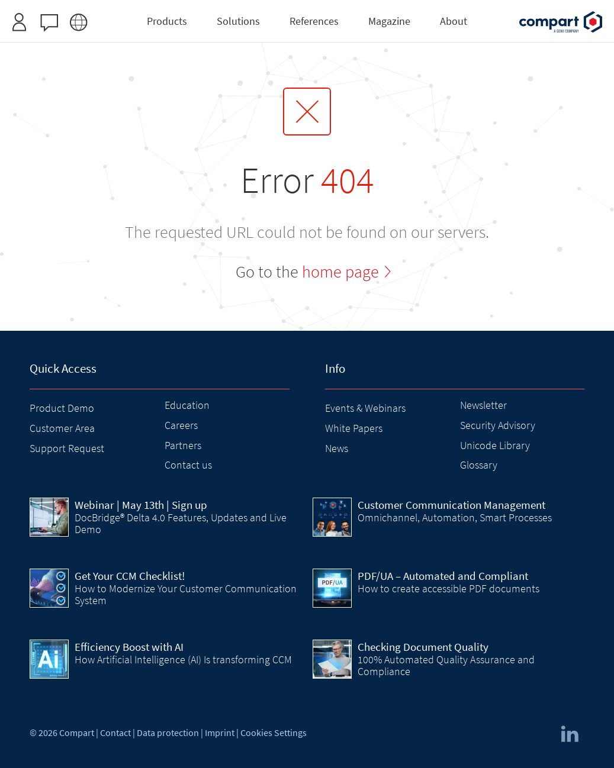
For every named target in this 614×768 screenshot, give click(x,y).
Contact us (188, 465)
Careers (181, 425)
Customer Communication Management (451, 505)
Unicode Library (495, 445)
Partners (183, 445)
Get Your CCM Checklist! (130, 576)
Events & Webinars (365, 408)
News (336, 448)
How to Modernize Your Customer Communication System (186, 594)
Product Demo (62, 408)
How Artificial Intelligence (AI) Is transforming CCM (183, 659)
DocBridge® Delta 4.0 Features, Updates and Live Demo (181, 523)
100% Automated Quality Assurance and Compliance (446, 665)
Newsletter (483, 405)
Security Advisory (497, 425)
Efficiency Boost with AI (129, 647)
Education (187, 405)
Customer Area (62, 428)
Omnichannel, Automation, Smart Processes (455, 517)
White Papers (353, 428)
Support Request (67, 448)
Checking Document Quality (423, 647)
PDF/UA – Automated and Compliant (443, 576)
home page (340, 271)
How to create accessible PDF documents (448, 588)
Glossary (478, 465)
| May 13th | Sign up (141, 505)
